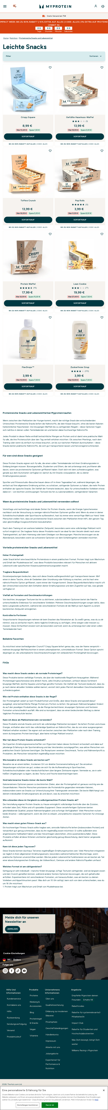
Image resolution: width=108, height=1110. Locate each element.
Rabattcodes (78, 1006)
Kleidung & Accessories (35, 1004)
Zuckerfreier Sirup (80, 367)
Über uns (50, 998)
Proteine (34, 995)
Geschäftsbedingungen (57, 1028)
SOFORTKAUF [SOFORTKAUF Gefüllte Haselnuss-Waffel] (80, 136)
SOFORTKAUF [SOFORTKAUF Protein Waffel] (28, 303)
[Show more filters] (8, 56)
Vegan (33, 1029)
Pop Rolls (80, 200)
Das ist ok (50, 1105)
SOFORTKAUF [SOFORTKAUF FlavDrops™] (28, 386)
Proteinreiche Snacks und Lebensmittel (36, 38)
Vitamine (34, 1035)
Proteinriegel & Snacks (36, 1020)
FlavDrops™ (28, 367)
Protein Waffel (28, 284)
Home (5, 38)
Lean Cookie (80, 284)
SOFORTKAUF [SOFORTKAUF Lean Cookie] (80, 303)
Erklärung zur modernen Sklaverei (57, 1013)
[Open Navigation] (5, 6)
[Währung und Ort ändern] (54, 959)
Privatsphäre (51, 1022)
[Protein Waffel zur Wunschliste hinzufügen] (50, 234)
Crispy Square (28, 117)
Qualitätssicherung (55, 1005)
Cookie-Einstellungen (14, 953)
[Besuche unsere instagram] (5, 970)
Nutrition (14, 38)
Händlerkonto (52, 1034)
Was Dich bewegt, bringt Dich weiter (86, 1042)
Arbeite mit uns (53, 1047)
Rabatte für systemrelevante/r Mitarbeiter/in (86, 1014)
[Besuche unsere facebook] (11, 970)
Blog (32, 1012)
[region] (54, 1098)
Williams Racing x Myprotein (85, 1050)
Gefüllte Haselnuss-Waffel (80, 117)
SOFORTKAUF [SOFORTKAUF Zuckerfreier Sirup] (80, 386)
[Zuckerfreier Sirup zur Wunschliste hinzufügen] (102, 317)
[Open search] (15, 6)
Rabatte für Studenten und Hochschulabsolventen (84, 1031)
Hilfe (9, 1011)
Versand (11, 1030)
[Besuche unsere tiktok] (18, 970)
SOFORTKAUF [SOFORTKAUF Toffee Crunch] (28, 220)
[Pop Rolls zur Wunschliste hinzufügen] (102, 150)
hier (96, 1100)
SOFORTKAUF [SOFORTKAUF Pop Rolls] (80, 220)
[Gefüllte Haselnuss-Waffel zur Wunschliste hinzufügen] (102, 67)
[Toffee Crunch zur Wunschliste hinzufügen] (50, 150)
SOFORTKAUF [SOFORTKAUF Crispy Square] (28, 136)
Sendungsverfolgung (17, 1024)
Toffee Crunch (28, 200)
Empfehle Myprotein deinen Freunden (85, 998)
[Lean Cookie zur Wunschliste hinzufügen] (102, 234)
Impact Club (77, 1023)
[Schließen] (104, 1090)
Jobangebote (52, 1053)
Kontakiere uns (14, 1005)
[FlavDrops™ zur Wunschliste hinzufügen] (50, 317)
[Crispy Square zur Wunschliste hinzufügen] (50, 67)
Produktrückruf (14, 1036)
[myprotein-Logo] (55, 6)
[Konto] (96, 6)
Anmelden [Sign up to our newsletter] (12, 929)
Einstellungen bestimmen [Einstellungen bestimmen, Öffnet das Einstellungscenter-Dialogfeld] (27, 1105)
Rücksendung (13, 1017)
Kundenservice (14, 998)
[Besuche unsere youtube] (24, 970)
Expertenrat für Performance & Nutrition (53, 1064)
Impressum (51, 1041)
